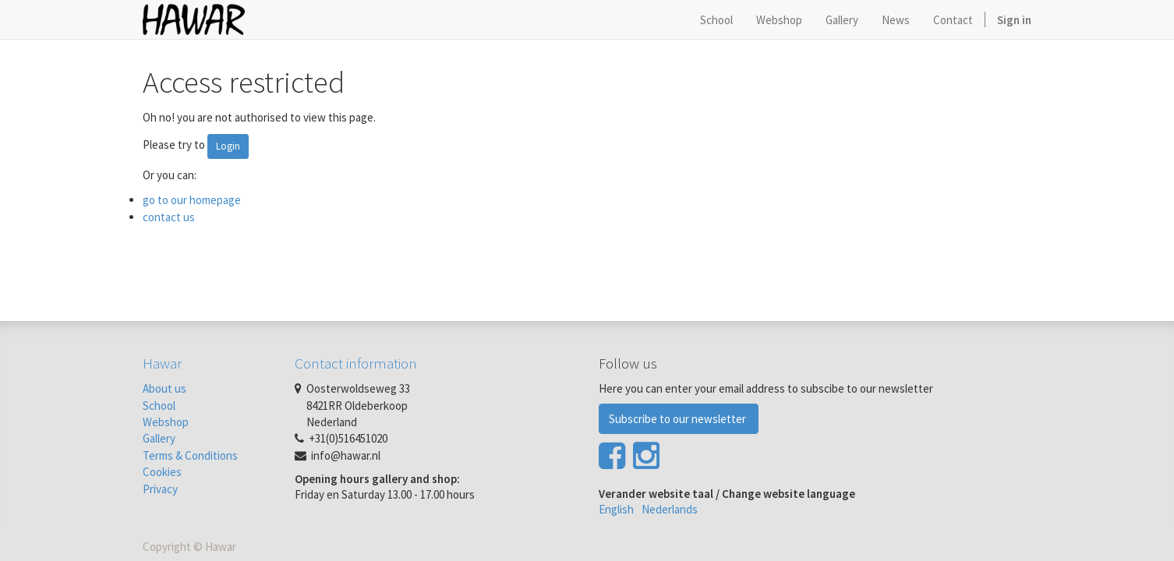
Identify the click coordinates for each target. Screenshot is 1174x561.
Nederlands (670, 509)
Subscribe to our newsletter (678, 418)
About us (164, 388)
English (616, 509)
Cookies (162, 471)
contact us (169, 217)
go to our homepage (192, 199)
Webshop (166, 422)
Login (228, 146)
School (159, 405)
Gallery (159, 438)
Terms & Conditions (190, 455)
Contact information (356, 363)
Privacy (160, 489)
